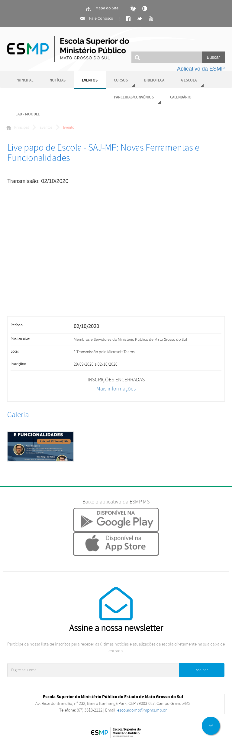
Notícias (58, 80)
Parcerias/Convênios (134, 97)
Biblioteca (154, 80)
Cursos (121, 80)
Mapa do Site (101, 8)
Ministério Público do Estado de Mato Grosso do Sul (68, 49)
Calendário (181, 97)
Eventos (90, 80)
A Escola (189, 80)
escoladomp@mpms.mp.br (142, 710)
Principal (24, 80)
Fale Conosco (96, 19)
